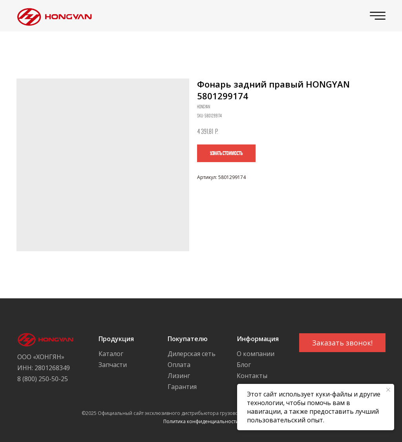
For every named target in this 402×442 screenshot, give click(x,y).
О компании (255, 353)
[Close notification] (388, 390)
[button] (342, 342)
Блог (244, 364)
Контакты (252, 375)
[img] (52, 16)
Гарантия (182, 386)
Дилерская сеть (192, 353)
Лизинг (179, 375)
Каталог (111, 353)
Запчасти (113, 364)
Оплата (179, 364)
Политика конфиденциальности (201, 421)
